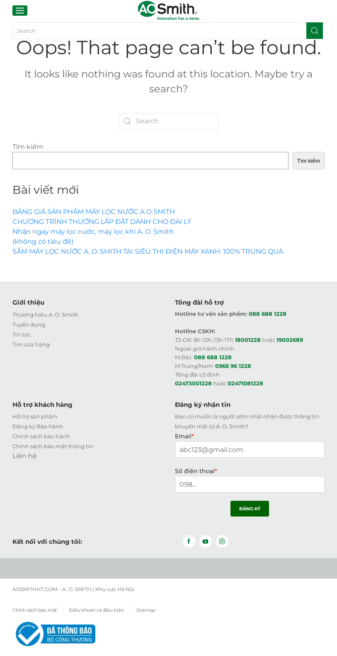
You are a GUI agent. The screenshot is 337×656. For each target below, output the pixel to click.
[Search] (166, 30)
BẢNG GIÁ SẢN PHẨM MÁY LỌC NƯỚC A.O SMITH (93, 212)
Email (184, 436)
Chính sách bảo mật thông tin (52, 446)
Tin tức (21, 334)
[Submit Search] (314, 30)
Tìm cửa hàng (31, 344)
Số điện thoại (196, 471)
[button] (19, 10)
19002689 (289, 339)
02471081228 (245, 383)
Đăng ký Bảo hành (37, 426)
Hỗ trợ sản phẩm (35, 416)
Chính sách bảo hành (41, 436)
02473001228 (193, 383)
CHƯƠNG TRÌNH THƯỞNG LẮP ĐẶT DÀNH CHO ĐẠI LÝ (101, 222)
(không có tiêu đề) (42, 241)
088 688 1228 (267, 313)
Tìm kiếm (28, 147)
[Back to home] (168, 10)
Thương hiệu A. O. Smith (45, 314)
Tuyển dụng (28, 324)
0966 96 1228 (233, 365)
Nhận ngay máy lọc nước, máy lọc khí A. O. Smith (93, 231)
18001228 (248, 339)
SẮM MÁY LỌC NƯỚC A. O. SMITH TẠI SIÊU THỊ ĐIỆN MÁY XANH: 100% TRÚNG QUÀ (147, 251)
